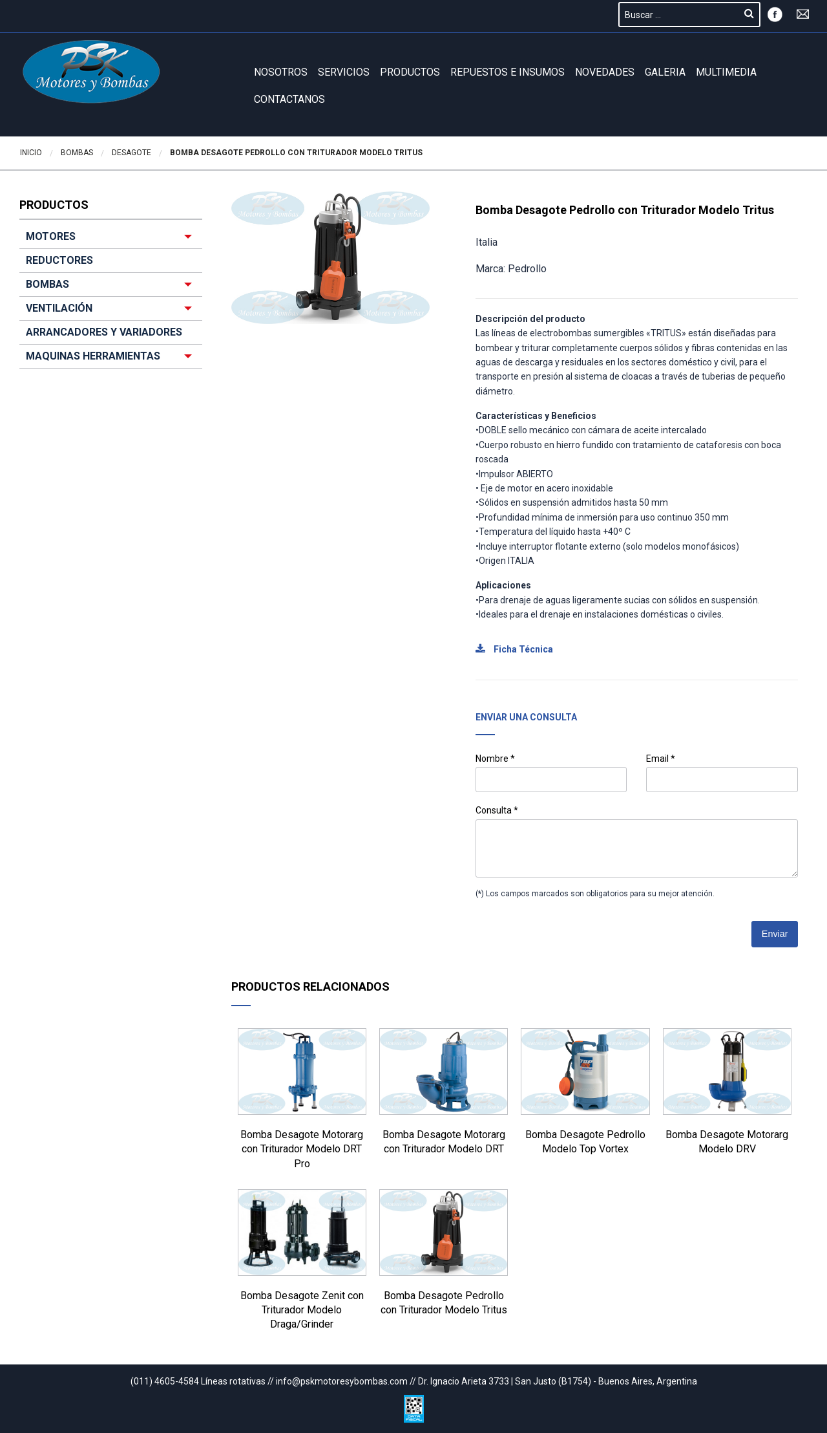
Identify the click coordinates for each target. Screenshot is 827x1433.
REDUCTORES (59, 260)
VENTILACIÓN (59, 308)
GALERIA (665, 72)
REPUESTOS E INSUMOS (507, 72)
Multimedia (726, 72)
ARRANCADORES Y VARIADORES (104, 332)
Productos (410, 72)
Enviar (775, 934)
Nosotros (281, 72)
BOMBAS (47, 284)
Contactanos (289, 99)
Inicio (31, 152)
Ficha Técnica (514, 649)
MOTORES (51, 236)
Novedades (604, 72)
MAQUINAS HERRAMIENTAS (93, 356)
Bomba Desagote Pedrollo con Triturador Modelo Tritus (296, 152)
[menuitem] (110, 297)
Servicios (344, 72)
